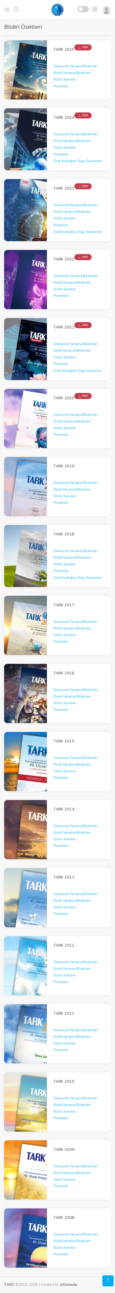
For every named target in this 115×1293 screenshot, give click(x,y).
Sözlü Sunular (65, 79)
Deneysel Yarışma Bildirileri (76, 66)
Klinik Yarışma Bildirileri (72, 72)
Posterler (61, 86)
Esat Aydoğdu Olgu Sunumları (78, 160)
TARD (9, 1284)
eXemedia (68, 1284)
